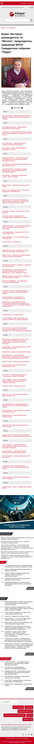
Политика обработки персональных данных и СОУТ (16, 724)
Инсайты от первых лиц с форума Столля (17, 616)
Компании (16, 742)
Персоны (11, 742)
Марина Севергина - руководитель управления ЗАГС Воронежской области (16, 276)
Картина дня (18, 707)
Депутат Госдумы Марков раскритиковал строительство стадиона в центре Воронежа (17, 538)
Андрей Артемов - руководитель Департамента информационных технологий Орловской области (17, 435)
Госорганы (22, 742)
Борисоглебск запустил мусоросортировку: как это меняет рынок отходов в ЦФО (18, 623)
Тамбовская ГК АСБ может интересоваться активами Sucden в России (17, 579)
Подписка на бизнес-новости (9, 741)
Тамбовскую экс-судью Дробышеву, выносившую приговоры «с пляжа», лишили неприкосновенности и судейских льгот (17, 557)
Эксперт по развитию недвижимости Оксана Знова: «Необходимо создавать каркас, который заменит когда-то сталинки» (19, 608)
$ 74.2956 (23, 3)
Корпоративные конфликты (14, 715)
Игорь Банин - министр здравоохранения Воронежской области (14, 148)
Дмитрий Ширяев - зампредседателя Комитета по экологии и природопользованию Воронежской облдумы (17, 117)
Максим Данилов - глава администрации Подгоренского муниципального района (14, 451)
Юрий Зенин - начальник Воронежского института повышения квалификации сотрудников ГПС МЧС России (17, 133)
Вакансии (19, 741)
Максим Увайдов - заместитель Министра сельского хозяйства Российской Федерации (15, 318)
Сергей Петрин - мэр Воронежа (11, 242)
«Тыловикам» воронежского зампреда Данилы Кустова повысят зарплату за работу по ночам (18, 566)
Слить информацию (26, 741)
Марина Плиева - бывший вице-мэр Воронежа (16, 361)
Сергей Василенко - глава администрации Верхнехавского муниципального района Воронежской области (14, 170)
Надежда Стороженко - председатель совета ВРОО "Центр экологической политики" (15, 250)
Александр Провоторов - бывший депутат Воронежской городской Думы (14, 127)
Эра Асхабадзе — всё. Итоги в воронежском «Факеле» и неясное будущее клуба (18, 619)
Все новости (6, 702)
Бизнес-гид (28, 719)
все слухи (30, 588)
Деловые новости (25, 711)
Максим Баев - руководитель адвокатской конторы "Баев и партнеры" (14, 176)
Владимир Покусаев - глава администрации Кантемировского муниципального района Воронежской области (15, 159)
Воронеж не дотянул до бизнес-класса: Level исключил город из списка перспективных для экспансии (17, 552)
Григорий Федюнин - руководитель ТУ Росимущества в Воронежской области (13, 297)
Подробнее (30, 688)
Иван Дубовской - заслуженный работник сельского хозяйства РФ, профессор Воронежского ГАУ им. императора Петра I (14, 271)
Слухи (2, 562)
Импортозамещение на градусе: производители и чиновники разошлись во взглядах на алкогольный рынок (19, 603)
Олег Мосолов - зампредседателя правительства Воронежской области (16, 667)
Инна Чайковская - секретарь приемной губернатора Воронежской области (14, 143)
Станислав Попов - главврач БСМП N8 (13, 386)
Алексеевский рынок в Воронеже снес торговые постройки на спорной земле (15, 542)
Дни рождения (5, 659)
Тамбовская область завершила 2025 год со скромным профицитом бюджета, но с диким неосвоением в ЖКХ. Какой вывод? (18, 628)
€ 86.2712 (30, 3)
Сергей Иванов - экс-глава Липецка (12, 314)
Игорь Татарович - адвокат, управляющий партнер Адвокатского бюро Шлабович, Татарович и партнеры (14, 381)
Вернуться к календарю (8, 28)
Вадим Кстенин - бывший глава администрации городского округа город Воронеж (16, 255)
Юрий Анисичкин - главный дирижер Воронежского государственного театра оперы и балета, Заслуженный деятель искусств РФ (16, 356)
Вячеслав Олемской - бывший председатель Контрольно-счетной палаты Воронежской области (15, 292)
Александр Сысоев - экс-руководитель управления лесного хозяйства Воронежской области (15, 467)
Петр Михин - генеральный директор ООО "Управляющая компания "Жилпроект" (14, 375)
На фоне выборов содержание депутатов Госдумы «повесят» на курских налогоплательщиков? (17, 574)
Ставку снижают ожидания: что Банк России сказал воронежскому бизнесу (18, 613)
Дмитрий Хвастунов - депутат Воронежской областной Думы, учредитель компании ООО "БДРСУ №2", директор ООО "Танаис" (15, 201)
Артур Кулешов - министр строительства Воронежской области (14, 365)
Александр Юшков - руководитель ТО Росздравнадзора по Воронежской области (15, 216)
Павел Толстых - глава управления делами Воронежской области (15, 395)
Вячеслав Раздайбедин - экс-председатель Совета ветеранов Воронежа (15, 281)
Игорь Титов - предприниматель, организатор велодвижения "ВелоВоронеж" (15, 190)
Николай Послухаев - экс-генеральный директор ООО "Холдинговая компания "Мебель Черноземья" (16, 227)
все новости (29, 654)
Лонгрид (3, 598)
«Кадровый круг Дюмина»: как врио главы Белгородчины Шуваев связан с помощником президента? (18, 584)
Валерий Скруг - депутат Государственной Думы (16, 352)
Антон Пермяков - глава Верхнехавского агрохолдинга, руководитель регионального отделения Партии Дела (15, 446)
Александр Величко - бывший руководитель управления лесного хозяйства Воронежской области (15, 405)
